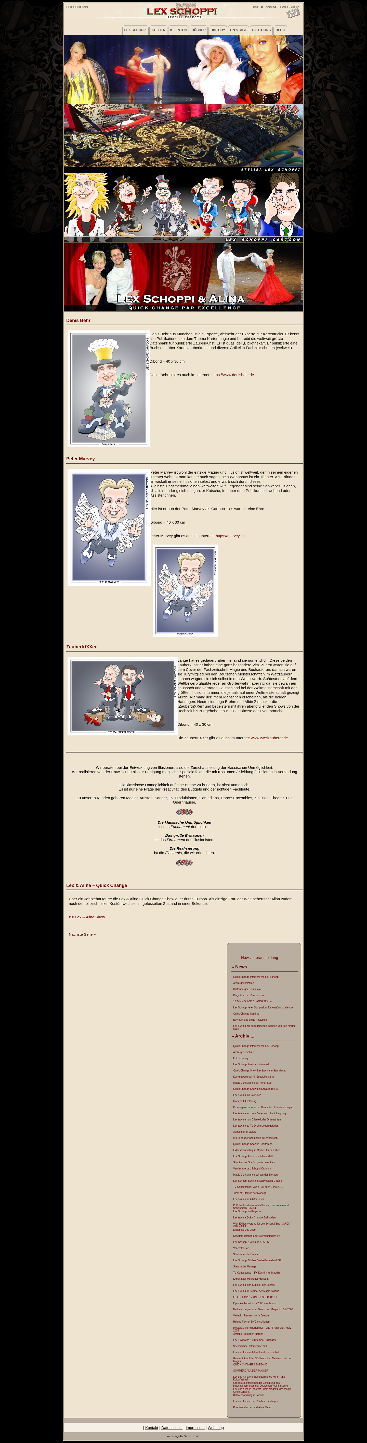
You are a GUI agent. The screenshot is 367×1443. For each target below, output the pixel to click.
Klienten (178, 30)
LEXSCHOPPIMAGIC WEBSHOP (273, 6)
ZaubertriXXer (81, 646)
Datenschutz (171, 1427)
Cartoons (261, 30)
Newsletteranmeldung (259, 957)
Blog (280, 30)
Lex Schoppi (77, 7)
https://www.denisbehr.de (233, 375)
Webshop (216, 1427)
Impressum (195, 1427)
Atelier (158, 30)
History (218, 30)
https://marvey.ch (230, 536)
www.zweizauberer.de (269, 738)
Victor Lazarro (192, 1436)
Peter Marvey (80, 458)
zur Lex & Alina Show (87, 917)
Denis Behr (78, 320)
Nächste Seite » (82, 934)
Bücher (199, 30)
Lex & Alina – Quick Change (96, 885)
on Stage (238, 30)
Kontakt (151, 1427)
